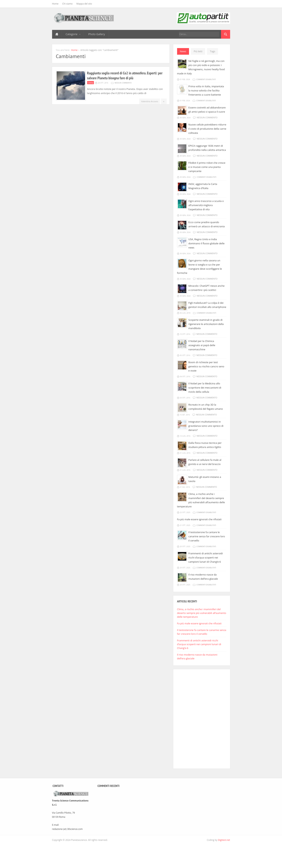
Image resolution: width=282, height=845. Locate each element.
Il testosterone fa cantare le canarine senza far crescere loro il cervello (206, 536)
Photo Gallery (96, 34)
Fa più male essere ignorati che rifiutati (199, 519)
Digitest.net (224, 840)
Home (55, 3)
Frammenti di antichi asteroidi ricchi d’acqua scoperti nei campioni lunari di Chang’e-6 (205, 557)
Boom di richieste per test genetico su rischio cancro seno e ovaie (206, 366)
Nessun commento (123, 83)
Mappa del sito (84, 3)
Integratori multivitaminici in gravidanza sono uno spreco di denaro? (205, 426)
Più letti (198, 51)
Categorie (73, 34)
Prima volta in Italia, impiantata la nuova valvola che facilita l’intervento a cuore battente (206, 90)
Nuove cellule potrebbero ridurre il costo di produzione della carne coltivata (207, 129)
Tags (212, 51)
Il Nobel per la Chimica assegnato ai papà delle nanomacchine (201, 345)
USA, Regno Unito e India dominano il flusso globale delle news (206, 243)
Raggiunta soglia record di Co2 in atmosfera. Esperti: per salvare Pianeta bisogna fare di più (125, 75)
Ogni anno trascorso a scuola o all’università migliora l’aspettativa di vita (206, 205)
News (183, 51)
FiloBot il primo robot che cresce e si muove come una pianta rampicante (206, 167)
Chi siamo (67, 3)
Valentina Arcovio (149, 101)
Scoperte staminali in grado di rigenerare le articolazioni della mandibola (206, 324)
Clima (90, 82)
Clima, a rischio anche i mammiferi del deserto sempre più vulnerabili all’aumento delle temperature (201, 612)
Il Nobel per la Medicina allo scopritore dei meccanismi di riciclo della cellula (204, 387)
